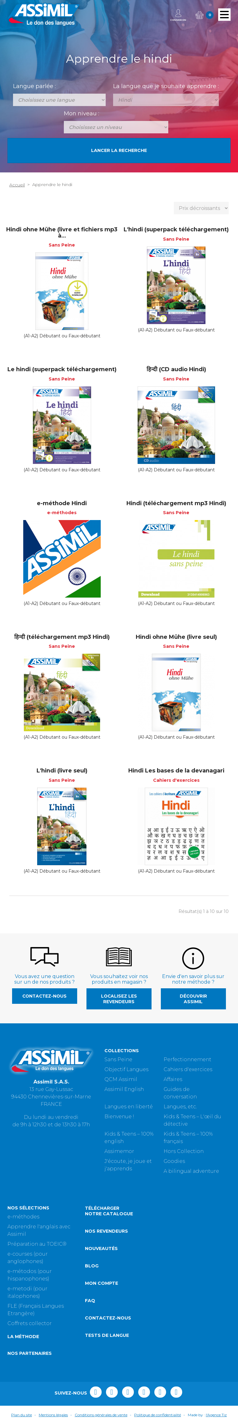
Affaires (173, 1079)
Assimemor (119, 1151)
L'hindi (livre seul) (62, 770)
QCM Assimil (120, 1079)
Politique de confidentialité (157, 1415)
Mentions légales (53, 1415)
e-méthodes (23, 1217)
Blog (92, 1266)
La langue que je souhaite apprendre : (166, 86)
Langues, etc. (180, 1107)
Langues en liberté (128, 1107)
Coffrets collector (29, 1323)
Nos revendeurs (106, 1231)
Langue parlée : (34, 86)
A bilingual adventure (191, 1171)
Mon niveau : (81, 113)
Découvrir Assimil (193, 999)
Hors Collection (184, 1151)
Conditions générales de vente (101, 1415)
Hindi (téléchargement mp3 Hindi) (176, 503)
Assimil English (124, 1089)
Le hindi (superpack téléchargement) (62, 369)
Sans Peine (118, 1059)
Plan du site (21, 1415)
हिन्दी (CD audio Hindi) (176, 369)
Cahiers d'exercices (188, 1069)
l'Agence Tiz (216, 1415)
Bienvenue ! (119, 1116)
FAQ (90, 1300)
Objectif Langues (126, 1069)
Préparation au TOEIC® (37, 1244)
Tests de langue (107, 1335)
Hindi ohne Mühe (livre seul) (176, 637)
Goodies (174, 1161)
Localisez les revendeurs (119, 999)
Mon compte (101, 1283)
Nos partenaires (29, 1353)
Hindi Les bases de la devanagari (176, 770)
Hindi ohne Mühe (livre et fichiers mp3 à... (61, 232)
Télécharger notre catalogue (109, 1211)
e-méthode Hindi (62, 503)
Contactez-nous (44, 996)
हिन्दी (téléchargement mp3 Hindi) (62, 637)
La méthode (23, 1336)
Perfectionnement (187, 1059)
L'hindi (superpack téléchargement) (176, 229)
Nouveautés (101, 1248)
